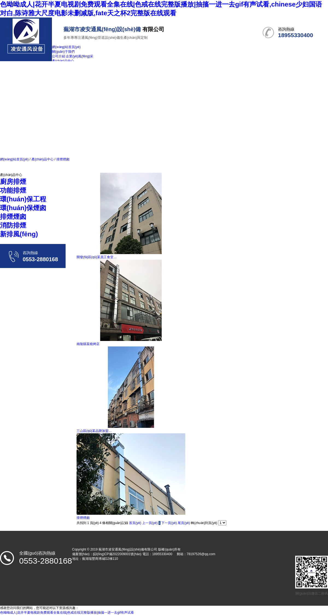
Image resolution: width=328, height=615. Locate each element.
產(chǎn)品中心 (42, 159)
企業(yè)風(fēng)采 (79, 56)
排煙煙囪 (62, 159)
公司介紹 (58, 56)
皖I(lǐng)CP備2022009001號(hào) (117, 554)
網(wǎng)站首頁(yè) (14, 159)
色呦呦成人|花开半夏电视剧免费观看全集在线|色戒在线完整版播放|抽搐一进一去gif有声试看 (67, 612)
